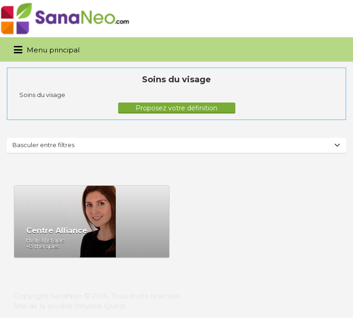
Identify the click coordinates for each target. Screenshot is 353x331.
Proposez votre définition (176, 108)
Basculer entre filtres (43, 144)
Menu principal (47, 50)
